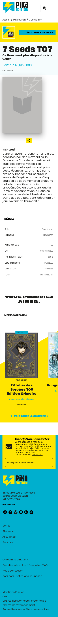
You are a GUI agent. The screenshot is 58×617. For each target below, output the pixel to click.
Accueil (6, 19)
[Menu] (48, 8)
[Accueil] (15, 7)
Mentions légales (13, 591)
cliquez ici (37, 454)
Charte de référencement (18, 604)
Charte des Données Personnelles (24, 600)
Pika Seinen (19, 19)
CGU (5, 596)
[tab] (9, 218)
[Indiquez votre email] (25, 462)
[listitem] (5, 512)
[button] (37, 32)
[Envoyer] (49, 462)
